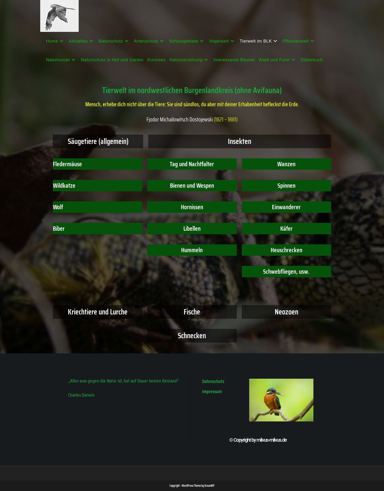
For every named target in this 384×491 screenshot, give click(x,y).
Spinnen (286, 185)
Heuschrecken (286, 250)
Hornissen (192, 207)
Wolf (58, 207)
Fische (192, 312)
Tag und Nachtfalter (192, 164)
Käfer (286, 228)
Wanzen (286, 164)
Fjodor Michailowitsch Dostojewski (179, 119)
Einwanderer (286, 207)
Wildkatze (64, 185)
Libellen (192, 228)
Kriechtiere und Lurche (97, 312)
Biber (59, 228)
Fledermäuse (67, 164)
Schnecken (192, 335)
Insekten (239, 141)
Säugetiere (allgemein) (98, 141)
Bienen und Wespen (192, 185)
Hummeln (192, 250)
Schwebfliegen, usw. (286, 271)
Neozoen (286, 312)
